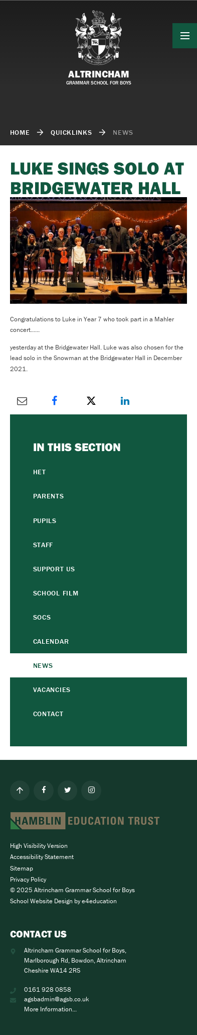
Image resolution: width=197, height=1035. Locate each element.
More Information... (50, 1009)
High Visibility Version (39, 845)
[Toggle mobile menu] (185, 35)
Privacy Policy (28, 879)
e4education (99, 901)
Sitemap (21, 868)
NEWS (123, 132)
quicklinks (71, 132)
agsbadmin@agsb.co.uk (56, 999)
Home (20, 132)
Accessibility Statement (42, 856)
